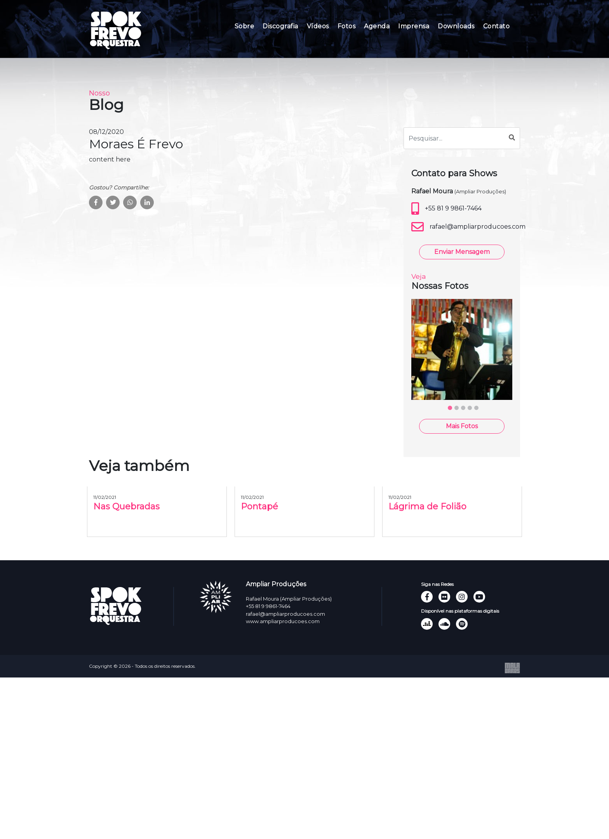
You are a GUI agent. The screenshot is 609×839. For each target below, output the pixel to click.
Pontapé (259, 553)
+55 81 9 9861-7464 (446, 255)
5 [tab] (476, 451)
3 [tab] (463, 451)
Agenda (377, 26)
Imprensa (413, 26)
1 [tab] (450, 451)
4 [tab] (469, 451)
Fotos (347, 26)
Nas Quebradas (126, 553)
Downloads (456, 26)
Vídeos (318, 26)
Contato (496, 26)
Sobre (244, 26)
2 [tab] (456, 451)
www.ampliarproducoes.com (283, 621)
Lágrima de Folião (427, 553)
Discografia (280, 26)
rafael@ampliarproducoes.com (461, 274)
